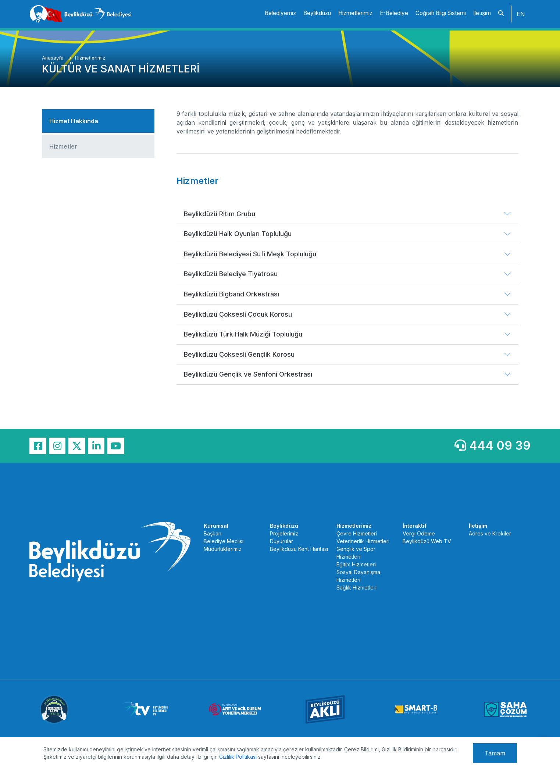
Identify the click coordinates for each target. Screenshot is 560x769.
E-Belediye (394, 13)
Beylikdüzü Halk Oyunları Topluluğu (238, 234)
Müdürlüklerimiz (223, 549)
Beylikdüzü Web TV (427, 541)
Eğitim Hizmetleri (356, 564)
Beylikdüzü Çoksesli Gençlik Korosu (239, 354)
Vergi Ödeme (419, 533)
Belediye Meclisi (223, 541)
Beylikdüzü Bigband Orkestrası (231, 294)
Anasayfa (53, 58)
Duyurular (281, 541)
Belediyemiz (280, 13)
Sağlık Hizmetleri (356, 587)
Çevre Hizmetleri (356, 533)
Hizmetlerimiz (355, 13)
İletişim (482, 13)
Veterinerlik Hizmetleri (362, 541)
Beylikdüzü (317, 13)
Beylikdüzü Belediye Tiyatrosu (231, 274)
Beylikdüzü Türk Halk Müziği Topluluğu (243, 334)
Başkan (212, 533)
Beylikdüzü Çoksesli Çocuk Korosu (238, 314)
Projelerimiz (284, 533)
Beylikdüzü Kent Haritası (299, 549)
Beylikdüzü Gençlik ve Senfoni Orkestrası (248, 374)
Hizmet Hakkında (73, 121)
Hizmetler (63, 146)
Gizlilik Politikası (238, 757)
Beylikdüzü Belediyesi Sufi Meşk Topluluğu (250, 254)
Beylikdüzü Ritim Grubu (219, 214)
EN (521, 14)
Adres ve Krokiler (490, 533)
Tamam (495, 753)
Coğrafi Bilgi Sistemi (440, 13)
